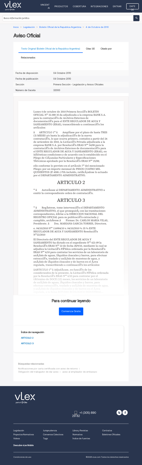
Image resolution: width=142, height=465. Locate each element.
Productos (61, 6)
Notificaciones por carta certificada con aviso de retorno (48, 368)
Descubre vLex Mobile (23, 445)
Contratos (107, 430)
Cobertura (79, 6)
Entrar (117, 6)
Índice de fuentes (81, 438)
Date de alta (132, 7)
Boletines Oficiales (111, 434)
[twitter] (119, 412)
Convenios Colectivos (53, 434)
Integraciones (99, 6)
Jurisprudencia (50, 430)
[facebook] (125, 412)
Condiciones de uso (22, 457)
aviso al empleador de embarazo (79, 371)
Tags (45, 438)
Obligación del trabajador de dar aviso (38, 371)
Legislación (18, 430)
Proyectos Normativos (23, 434)
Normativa (77, 434)
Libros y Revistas (80, 430)
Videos (16, 438)
